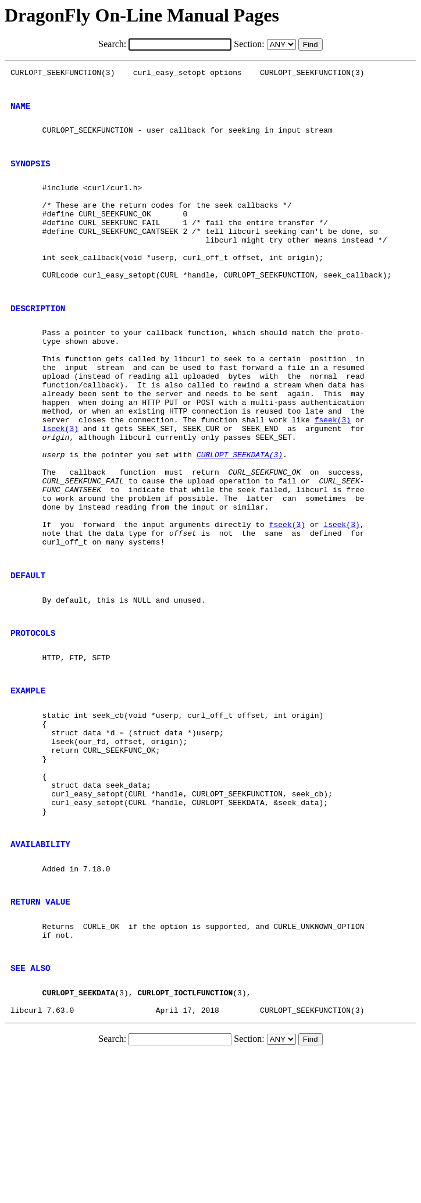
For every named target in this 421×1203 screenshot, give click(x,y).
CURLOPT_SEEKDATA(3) (240, 519)
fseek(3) (333, 477)
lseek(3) (60, 487)
